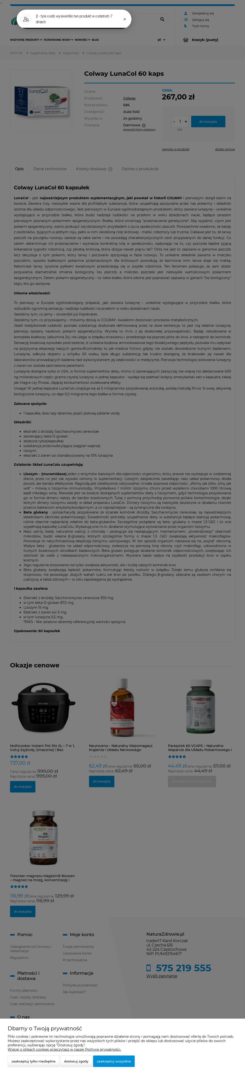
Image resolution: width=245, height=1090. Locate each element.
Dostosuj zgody (76, 1061)
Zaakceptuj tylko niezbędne (33, 1061)
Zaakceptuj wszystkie (114, 1061)
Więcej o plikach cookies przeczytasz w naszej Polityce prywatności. (64, 1049)
